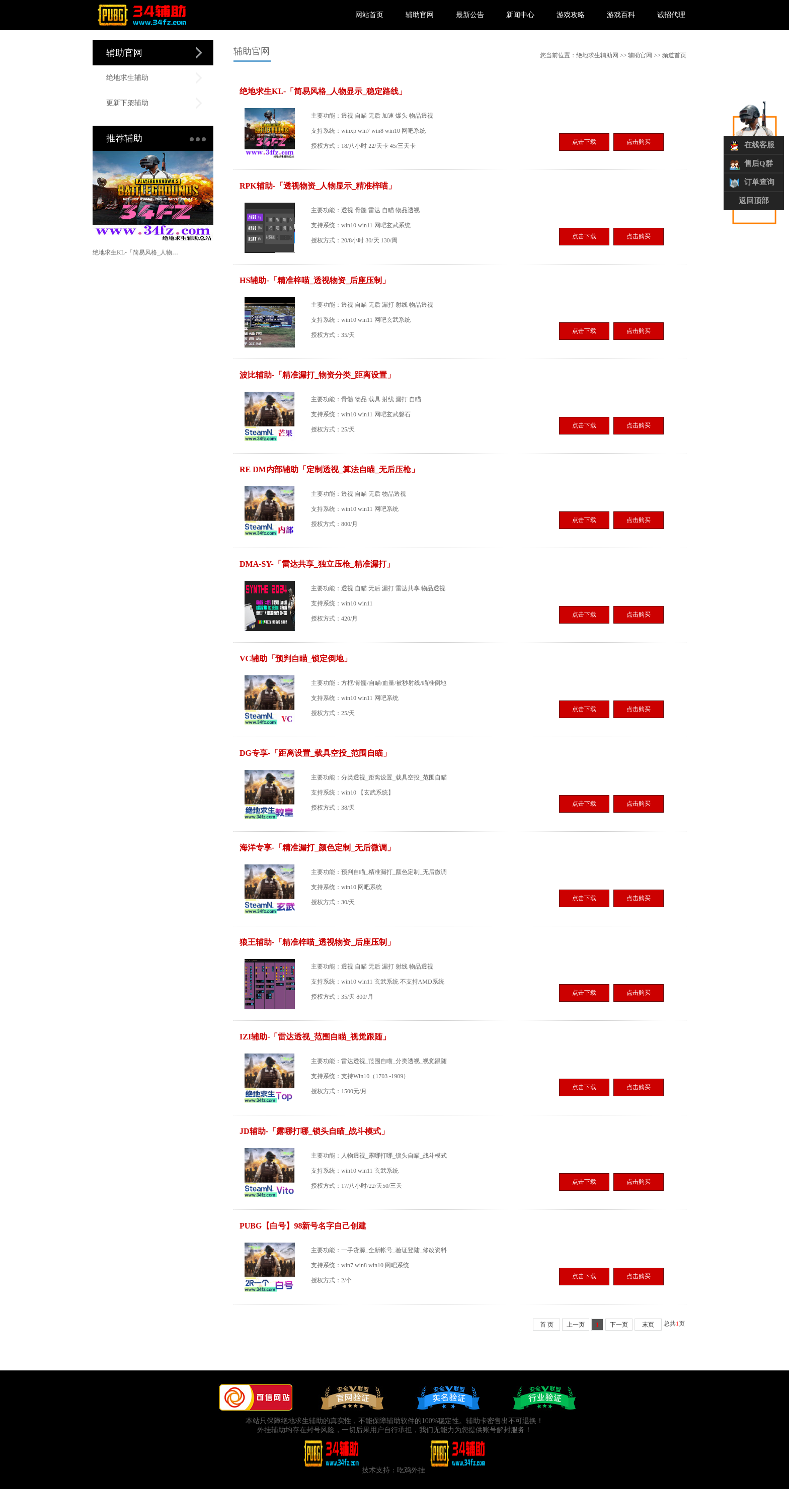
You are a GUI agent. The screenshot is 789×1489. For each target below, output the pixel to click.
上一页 (576, 1324)
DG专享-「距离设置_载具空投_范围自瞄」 (315, 753)
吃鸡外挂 (411, 1470)
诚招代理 (671, 15)
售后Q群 (758, 163)
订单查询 (759, 182)
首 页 (547, 1324)
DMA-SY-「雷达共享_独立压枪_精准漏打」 (317, 564)
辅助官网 (420, 15)
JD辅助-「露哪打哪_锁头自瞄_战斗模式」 (314, 1131)
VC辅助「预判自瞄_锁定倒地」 (296, 658)
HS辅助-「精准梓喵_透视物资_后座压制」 (315, 280)
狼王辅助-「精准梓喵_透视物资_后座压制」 (317, 942)
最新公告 (470, 15)
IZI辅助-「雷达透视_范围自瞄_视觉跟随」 (315, 1036)
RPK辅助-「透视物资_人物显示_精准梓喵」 (318, 186)
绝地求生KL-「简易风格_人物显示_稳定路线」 (136, 252)
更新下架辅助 (127, 103)
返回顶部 (754, 201)
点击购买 (638, 141)
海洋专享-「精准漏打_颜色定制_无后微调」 (317, 847)
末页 (648, 1324)
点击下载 (584, 141)
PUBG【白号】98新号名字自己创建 (303, 1225)
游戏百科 (621, 15)
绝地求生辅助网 (597, 55)
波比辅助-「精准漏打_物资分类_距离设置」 (317, 375)
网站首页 (369, 15)
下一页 (619, 1324)
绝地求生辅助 (127, 77)
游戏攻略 (571, 15)
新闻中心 (520, 15)
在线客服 (759, 145)
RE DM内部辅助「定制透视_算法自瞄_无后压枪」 (329, 469)
